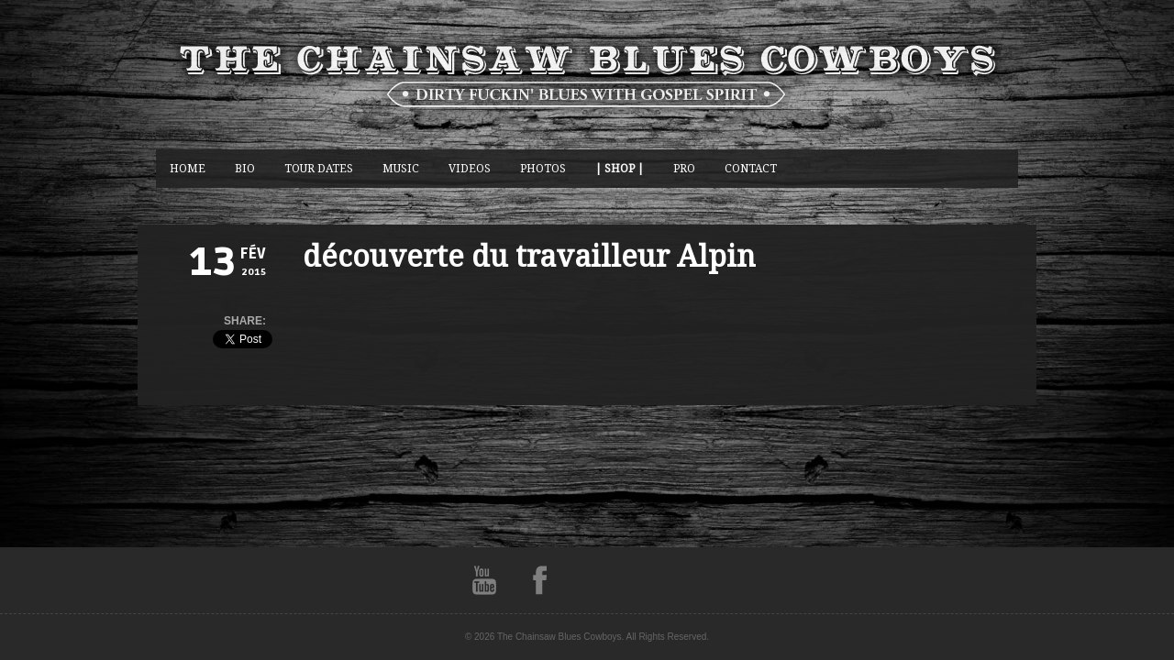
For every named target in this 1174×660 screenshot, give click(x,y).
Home (187, 168)
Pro (684, 168)
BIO (245, 168)
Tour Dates (318, 168)
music (400, 168)
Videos (470, 168)
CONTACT (751, 168)
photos (543, 168)
